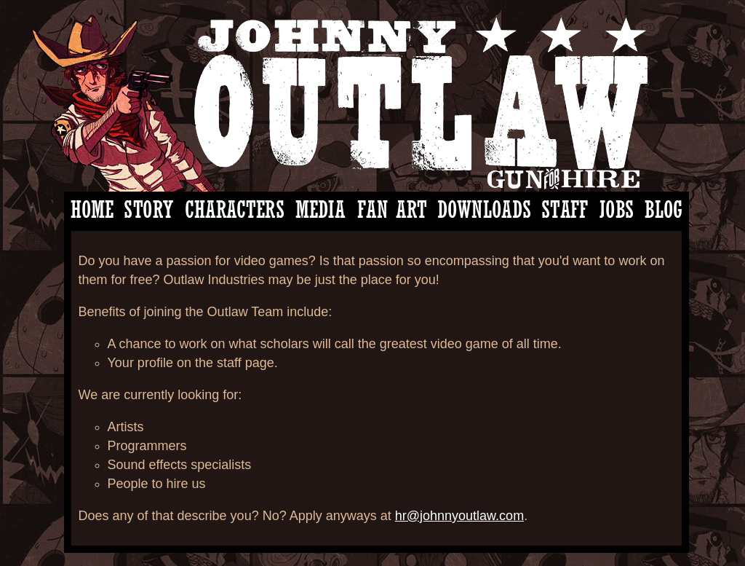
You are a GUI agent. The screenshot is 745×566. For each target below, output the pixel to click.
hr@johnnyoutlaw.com (459, 515)
